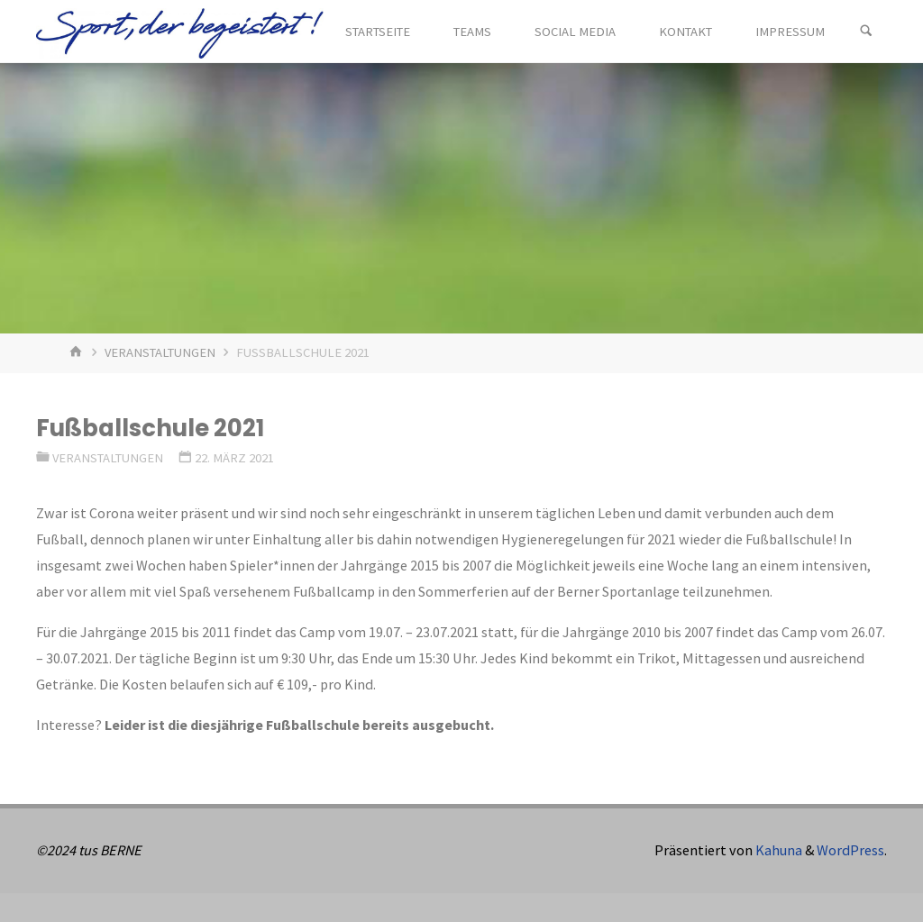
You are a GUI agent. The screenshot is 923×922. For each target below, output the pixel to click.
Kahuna (777, 850)
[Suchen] (866, 31)
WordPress (850, 850)
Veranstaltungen (160, 352)
